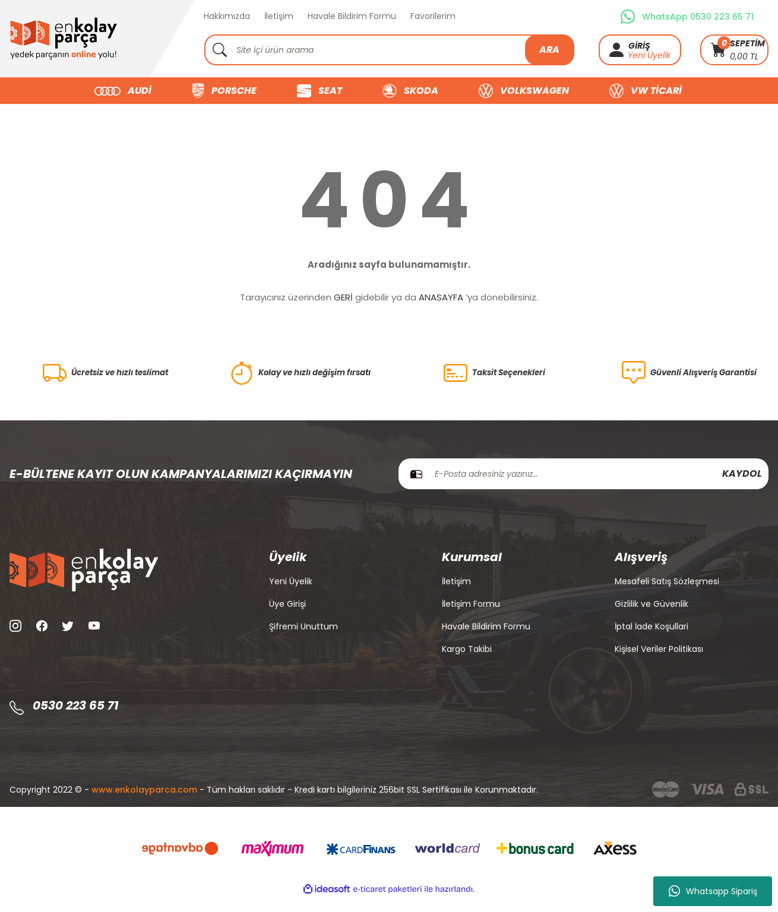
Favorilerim (433, 16)
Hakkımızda (227, 16)
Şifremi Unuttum (303, 641)
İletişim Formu (471, 618)
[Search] (389, 49)
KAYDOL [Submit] (742, 488)
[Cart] (734, 49)
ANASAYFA (441, 297)
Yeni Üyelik (649, 55)
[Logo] (64, 39)
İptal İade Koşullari (651, 641)
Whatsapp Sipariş (713, 891)
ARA (549, 49)
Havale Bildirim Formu (352, 16)
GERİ (343, 297)
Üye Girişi (287, 618)
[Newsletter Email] (583, 488)
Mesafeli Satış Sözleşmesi (667, 595)
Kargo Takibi (467, 663)
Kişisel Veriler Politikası (659, 663)
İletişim (278, 16)
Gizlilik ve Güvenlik (651, 618)
